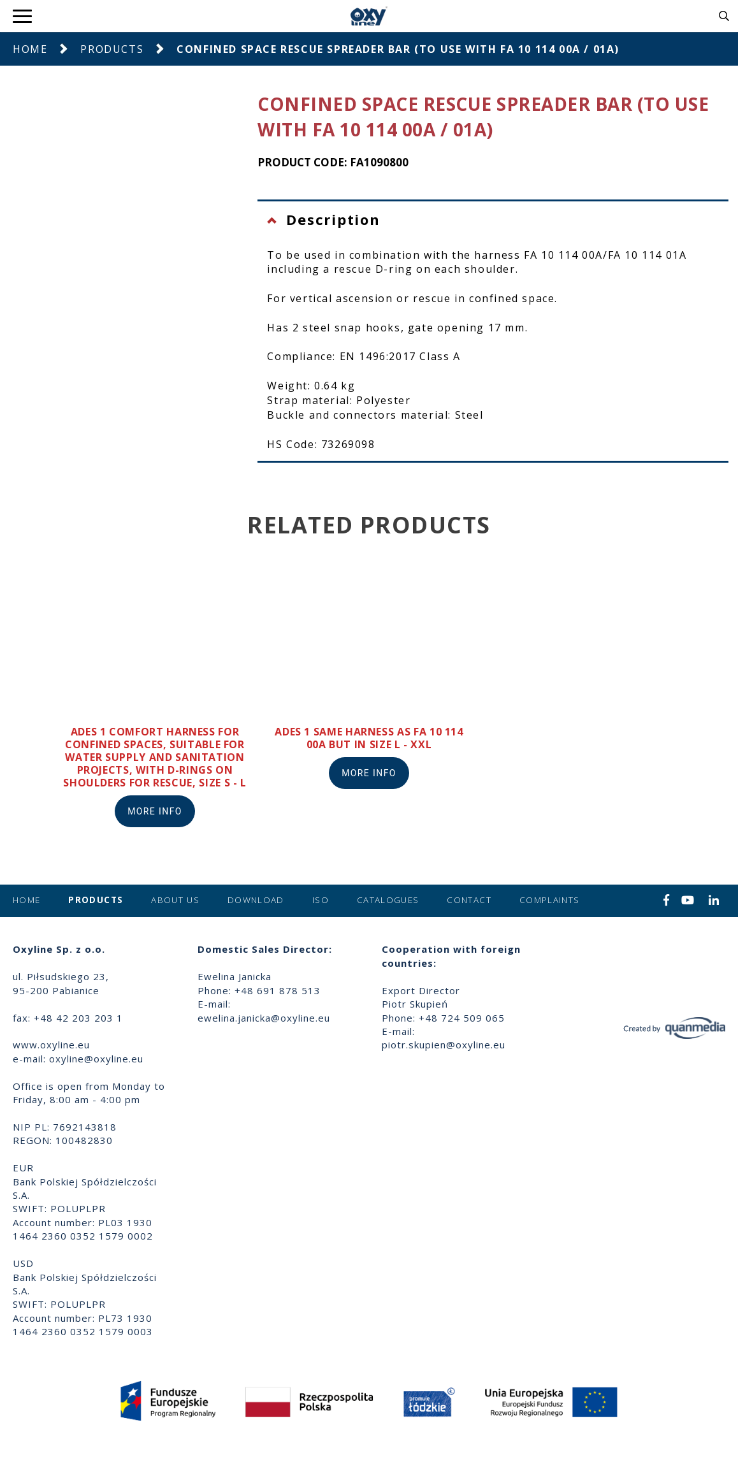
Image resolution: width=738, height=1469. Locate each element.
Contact (469, 900)
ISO (320, 900)
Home (30, 49)
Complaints (549, 900)
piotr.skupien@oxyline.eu (443, 1044)
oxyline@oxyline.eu (96, 1058)
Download (256, 900)
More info (154, 811)
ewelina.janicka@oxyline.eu (264, 1017)
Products (111, 49)
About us (175, 900)
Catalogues (388, 900)
